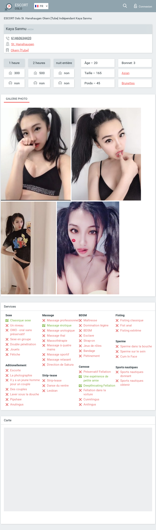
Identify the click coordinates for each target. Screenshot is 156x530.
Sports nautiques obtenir (131, 383)
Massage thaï (56, 335)
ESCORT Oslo (12, 18)
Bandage (89, 351)
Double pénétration (23, 344)
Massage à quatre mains (59, 347)
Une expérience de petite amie (95, 378)
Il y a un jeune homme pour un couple (25, 382)
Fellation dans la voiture (94, 392)
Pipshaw (16, 399)
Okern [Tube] (50, 18)
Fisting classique (131, 320)
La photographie (21, 375)
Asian (125, 73)
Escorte (15, 370)
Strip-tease (54, 380)
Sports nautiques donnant (131, 374)
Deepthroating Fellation (99, 385)
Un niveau (16, 325)
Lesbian (52, 390)
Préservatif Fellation (97, 372)
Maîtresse (90, 320)
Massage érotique (59, 325)
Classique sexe (20, 320)
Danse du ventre (58, 385)
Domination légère (95, 325)
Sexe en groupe (20, 339)
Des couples (18, 389)
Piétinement (91, 356)
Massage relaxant (59, 359)
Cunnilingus (91, 399)
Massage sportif (58, 354)
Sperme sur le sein (132, 351)
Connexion (143, 6)
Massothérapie (57, 340)
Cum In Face (128, 356)
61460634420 (21, 38)
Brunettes (128, 83)
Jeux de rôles (92, 346)
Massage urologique (61, 330)
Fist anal (126, 325)
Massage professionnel (63, 320)
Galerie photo (16, 98)
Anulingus (17, 404)
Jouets (15, 349)
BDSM (87, 330)
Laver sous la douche (24, 394)
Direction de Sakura (60, 364)
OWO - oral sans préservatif (21, 332)
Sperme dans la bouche (136, 346)
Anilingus (89, 404)
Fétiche (15, 354)
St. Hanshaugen (31, 18)
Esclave (88, 335)
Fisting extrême (130, 330)
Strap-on (89, 340)
